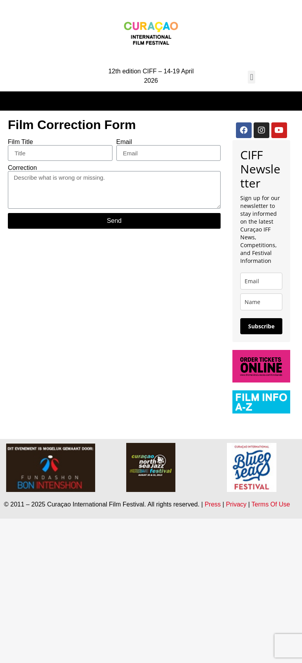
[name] (261, 301)
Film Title (20, 142)
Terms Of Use (271, 504)
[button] (251, 77)
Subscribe (261, 326)
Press (212, 504)
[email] (261, 281)
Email (124, 142)
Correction (22, 168)
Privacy (236, 504)
